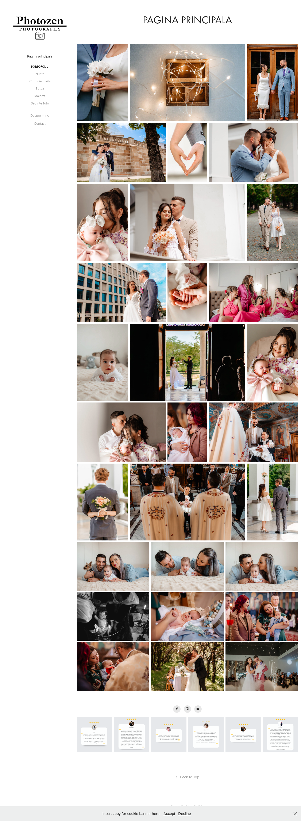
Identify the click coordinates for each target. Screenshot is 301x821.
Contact (40, 123)
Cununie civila (39, 81)
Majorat (39, 96)
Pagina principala (39, 56)
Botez (39, 88)
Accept (169, 813)
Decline (184, 813)
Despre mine (39, 115)
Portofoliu (40, 66)
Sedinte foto (40, 103)
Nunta (39, 73)
